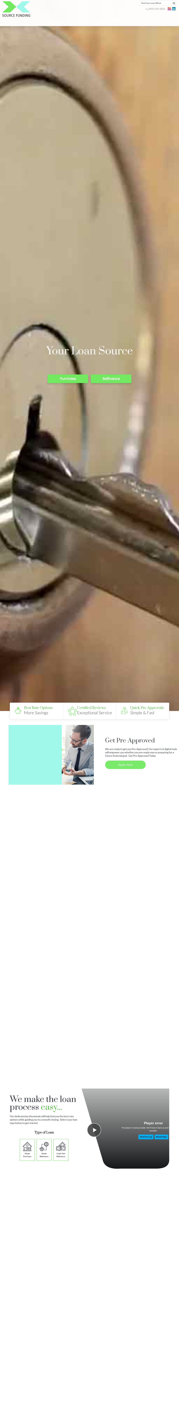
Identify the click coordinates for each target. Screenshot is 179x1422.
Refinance (116, 375)
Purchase (73, 375)
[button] (66, 16)
